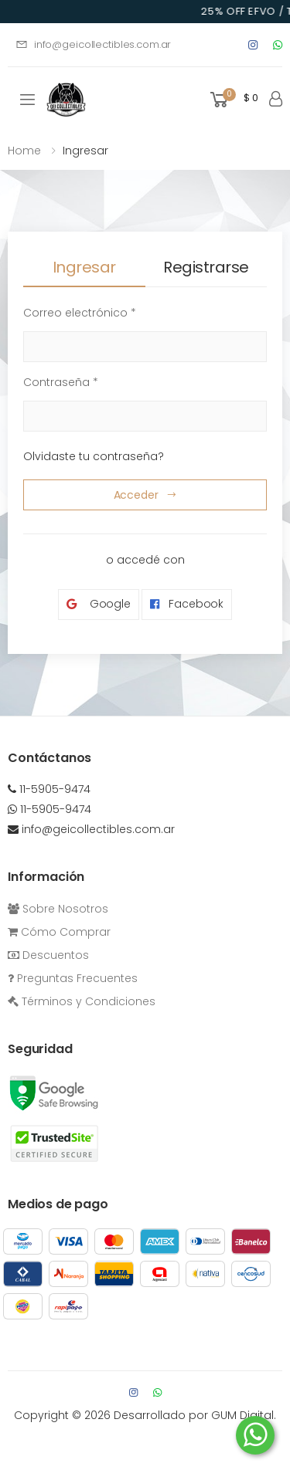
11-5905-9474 (49, 789)
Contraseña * (60, 382)
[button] (232, 100)
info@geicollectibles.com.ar (93, 44)
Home (24, 150)
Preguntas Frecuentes (73, 978)
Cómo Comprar (59, 932)
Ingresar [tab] (84, 267)
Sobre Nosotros (58, 908)
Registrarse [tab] (206, 267)
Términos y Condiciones (81, 1001)
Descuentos (48, 955)
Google (99, 604)
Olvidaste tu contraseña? (93, 456)
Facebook (186, 604)
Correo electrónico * (79, 312)
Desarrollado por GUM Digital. (195, 1415)
